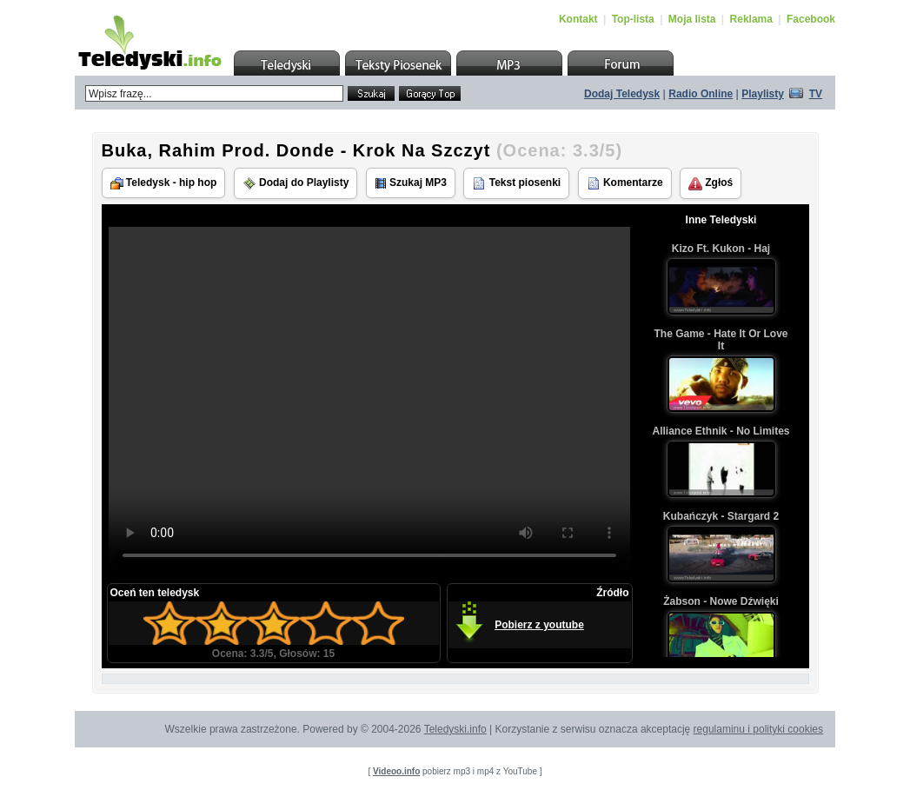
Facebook (811, 19)
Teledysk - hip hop (163, 182)
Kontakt (578, 19)
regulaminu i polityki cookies (758, 729)
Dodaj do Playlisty (295, 183)
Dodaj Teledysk (622, 94)
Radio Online (700, 94)
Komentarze (625, 183)
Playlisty (762, 94)
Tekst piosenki (516, 183)
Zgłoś (710, 183)
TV (815, 94)
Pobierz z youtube (539, 625)
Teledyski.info (455, 729)
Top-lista (633, 19)
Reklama (751, 19)
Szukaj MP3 (411, 182)
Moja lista (692, 19)
